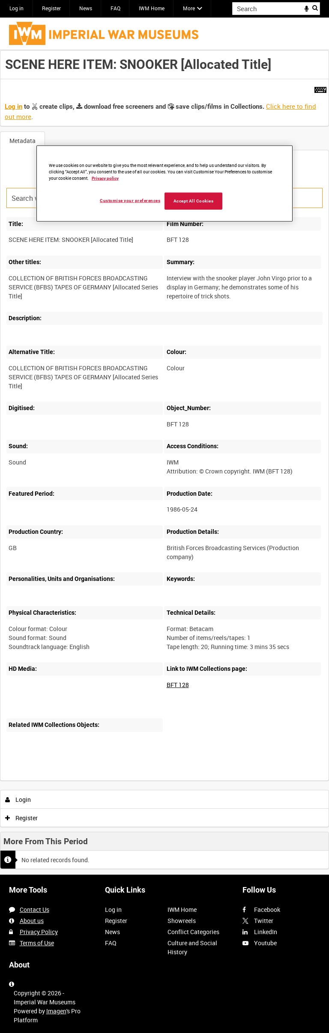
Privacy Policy (39, 932)
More (189, 8)
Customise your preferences (130, 200)
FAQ (115, 8)
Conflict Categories (193, 932)
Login (18, 799)
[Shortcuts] (320, 88)
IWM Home (151, 8)
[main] (164, 462)
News (85, 8)
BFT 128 (178, 685)
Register (51, 8)
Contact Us (34, 909)
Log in (16, 8)
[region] (164, 183)
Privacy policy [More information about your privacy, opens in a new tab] (105, 178)
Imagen (56, 1011)
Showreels (181, 921)
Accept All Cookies (193, 200)
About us (32, 921)
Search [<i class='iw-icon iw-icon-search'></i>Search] (315, 8)
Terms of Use (37, 943)
